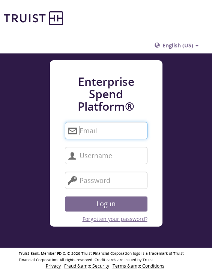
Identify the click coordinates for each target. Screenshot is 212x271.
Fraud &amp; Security (86, 266)
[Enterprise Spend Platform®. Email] (106, 130)
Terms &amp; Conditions (138, 266)
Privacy (53, 266)
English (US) (176, 45)
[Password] (106, 180)
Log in (106, 203)
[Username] (106, 155)
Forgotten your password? (115, 218)
